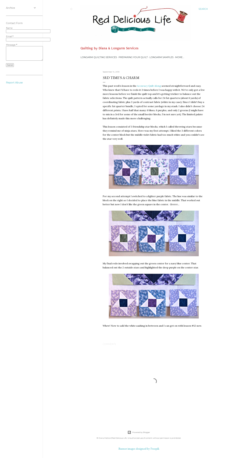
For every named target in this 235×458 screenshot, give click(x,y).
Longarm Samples (161, 57)
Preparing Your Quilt (133, 57)
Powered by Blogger (139, 432)
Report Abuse (14, 82)
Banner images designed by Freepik (138, 448)
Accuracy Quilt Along (149, 85)
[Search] (203, 9)
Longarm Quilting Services (98, 57)
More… (179, 57)
